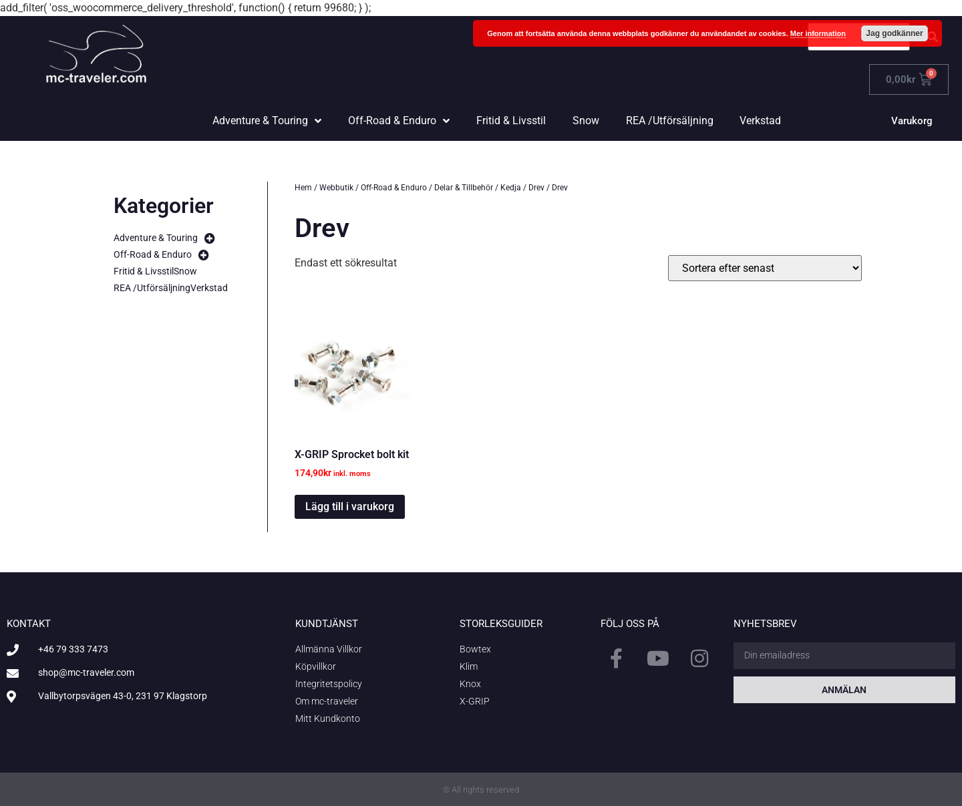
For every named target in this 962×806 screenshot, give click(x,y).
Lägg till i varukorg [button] (349, 506)
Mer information (818, 33)
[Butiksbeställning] (765, 268)
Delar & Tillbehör (463, 187)
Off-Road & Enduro (394, 187)
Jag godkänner (894, 33)
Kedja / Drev (522, 187)
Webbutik (336, 187)
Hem (303, 187)
